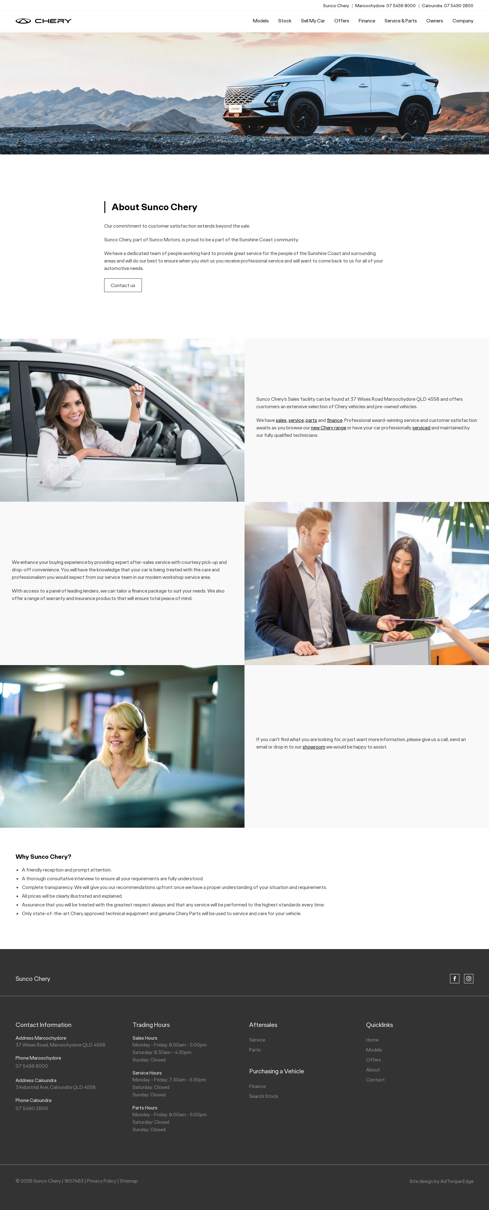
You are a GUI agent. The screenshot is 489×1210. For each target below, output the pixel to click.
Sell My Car (313, 21)
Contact (375, 1079)
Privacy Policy (101, 1181)
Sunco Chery (33, 978)
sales (281, 420)
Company (463, 21)
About (373, 1069)
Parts (255, 1050)
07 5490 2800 (447, 5)
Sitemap (129, 1181)
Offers (341, 21)
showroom (314, 747)
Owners (434, 21)
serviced (421, 427)
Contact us (123, 285)
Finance (367, 21)
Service (257, 1040)
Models (261, 21)
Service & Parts (401, 21)
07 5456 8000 (385, 5)
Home (372, 1040)
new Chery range (328, 427)
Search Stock (263, 1096)
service (296, 420)
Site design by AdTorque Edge (441, 1181)
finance (334, 420)
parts (311, 420)
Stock (285, 21)
